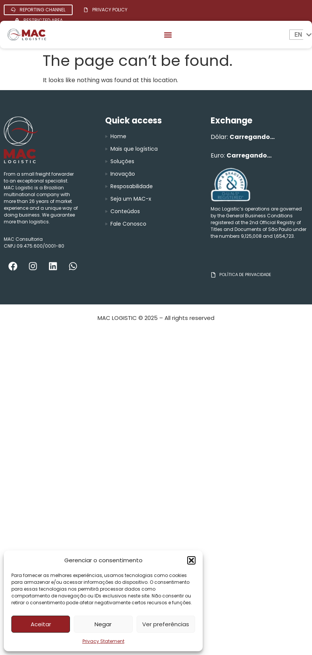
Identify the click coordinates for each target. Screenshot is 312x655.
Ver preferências (165, 624)
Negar (103, 624)
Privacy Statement (103, 641)
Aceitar (41, 624)
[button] (191, 560)
